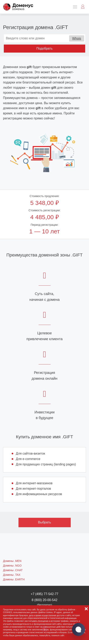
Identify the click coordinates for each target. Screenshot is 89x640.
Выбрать (44, 522)
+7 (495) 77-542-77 (44, 594)
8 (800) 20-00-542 (44, 602)
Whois (76, 38)
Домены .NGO (12, 565)
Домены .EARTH (14, 579)
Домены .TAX (11, 574)
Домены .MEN (12, 561)
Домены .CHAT (13, 570)
